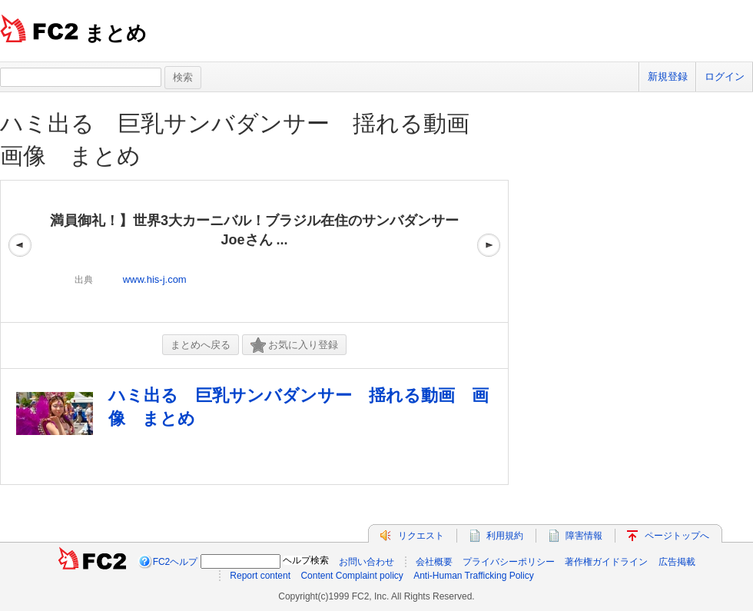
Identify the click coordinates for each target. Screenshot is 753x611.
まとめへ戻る (201, 344)
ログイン (725, 76)
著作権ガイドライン (606, 561)
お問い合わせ (366, 561)
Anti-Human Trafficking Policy (473, 575)
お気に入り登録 (294, 345)
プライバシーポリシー (509, 561)
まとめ (116, 33)
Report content (260, 575)
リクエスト (421, 535)
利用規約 (504, 535)
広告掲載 (676, 561)
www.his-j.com (155, 279)
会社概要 (434, 561)
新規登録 (668, 76)
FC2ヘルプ (175, 561)
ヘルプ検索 (306, 560)
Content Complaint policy (351, 575)
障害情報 (584, 535)
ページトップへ (677, 535)
